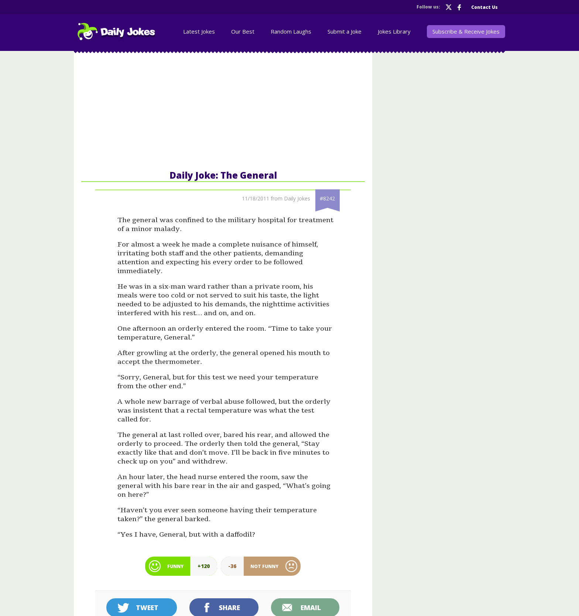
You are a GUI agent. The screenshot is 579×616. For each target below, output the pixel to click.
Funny (175, 566)
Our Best (242, 31)
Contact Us (484, 7)
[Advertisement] (223, 110)
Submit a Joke (345, 31)
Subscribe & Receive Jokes (466, 31)
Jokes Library (394, 31)
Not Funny (264, 566)
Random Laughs (291, 31)
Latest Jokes (199, 31)
